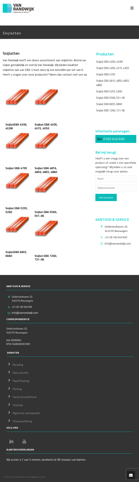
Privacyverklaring (19, 420)
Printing (14, 388)
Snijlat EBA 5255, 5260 (109, 91)
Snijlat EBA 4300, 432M (109, 62)
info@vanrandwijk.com (118, 243)
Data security (17, 372)
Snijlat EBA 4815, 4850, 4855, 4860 (112, 83)
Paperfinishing (18, 380)
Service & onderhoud (21, 396)
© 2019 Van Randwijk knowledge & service (25, 476)
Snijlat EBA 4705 (105, 74)
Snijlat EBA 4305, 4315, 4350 (112, 68)
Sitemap (15, 404)
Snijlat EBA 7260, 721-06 (110, 110)
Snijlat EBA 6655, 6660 (109, 104)
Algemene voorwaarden (23, 412)
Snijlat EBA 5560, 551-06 (110, 98)
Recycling (15, 364)
